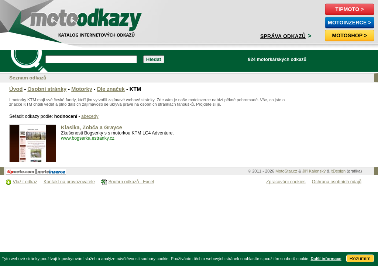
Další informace (325, 258)
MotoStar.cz (286, 171)
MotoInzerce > (349, 22)
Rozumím (360, 258)
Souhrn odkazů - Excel (131, 181)
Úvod (16, 89)
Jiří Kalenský (314, 171)
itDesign (338, 171)
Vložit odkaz (25, 181)
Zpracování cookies (286, 181)
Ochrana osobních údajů (336, 181)
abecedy (90, 116)
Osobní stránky (46, 89)
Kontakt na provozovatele (69, 181)
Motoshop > (349, 35)
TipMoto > (349, 9)
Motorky (81, 89)
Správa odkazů (283, 36)
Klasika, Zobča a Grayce (91, 127)
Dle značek (111, 89)
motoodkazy (45, 17)
